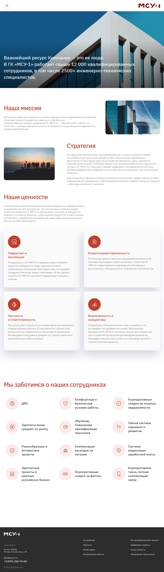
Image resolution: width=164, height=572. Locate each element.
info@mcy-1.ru (11, 558)
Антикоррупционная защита (145, 540)
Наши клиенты (138, 549)
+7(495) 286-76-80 (15, 561)
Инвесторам (89, 549)
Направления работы (93, 554)
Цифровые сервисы (140, 545)
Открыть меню (7, 6)
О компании (89, 540)
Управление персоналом (143, 554)
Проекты (87, 545)
